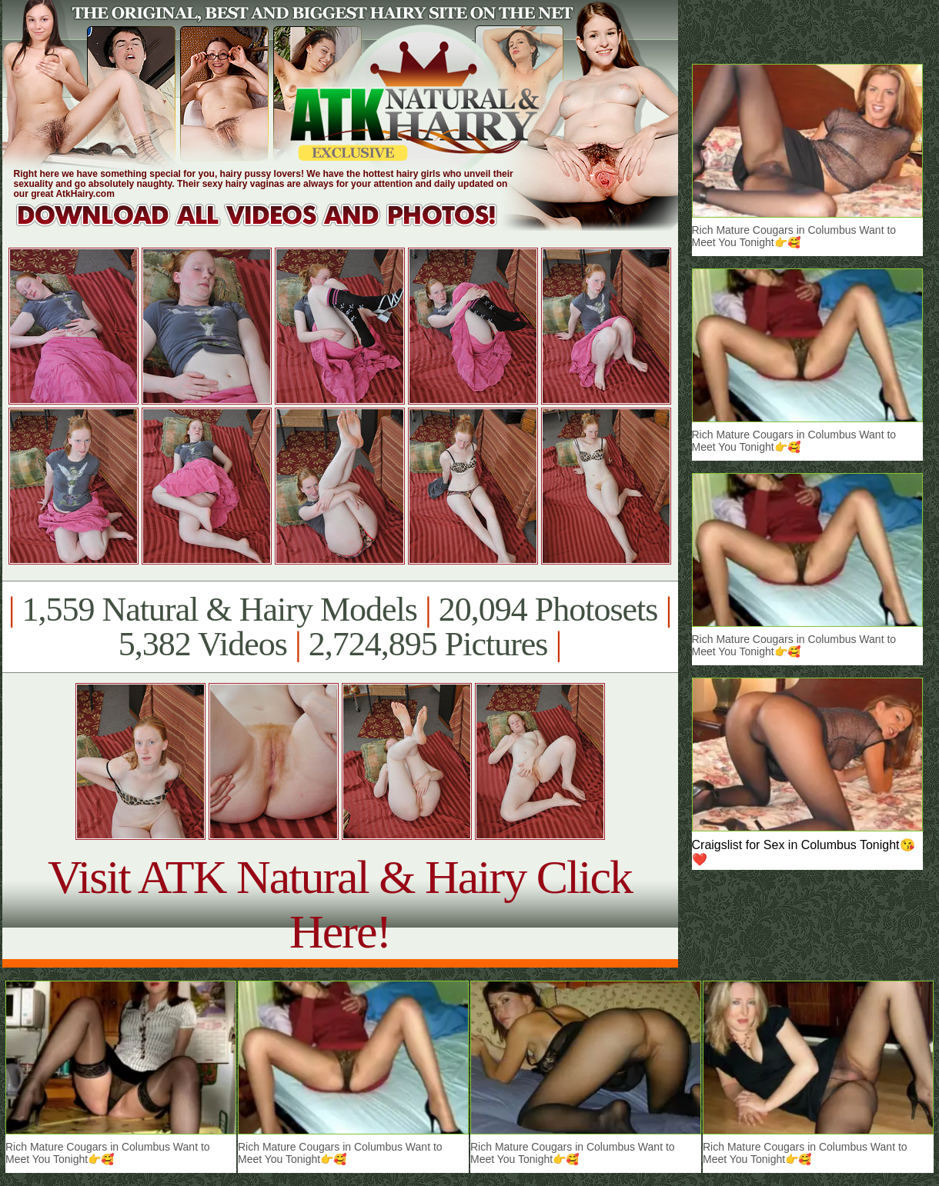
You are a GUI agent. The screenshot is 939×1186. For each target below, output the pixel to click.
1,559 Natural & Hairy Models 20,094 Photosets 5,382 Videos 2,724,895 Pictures (339, 626)
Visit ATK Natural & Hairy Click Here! (340, 904)
